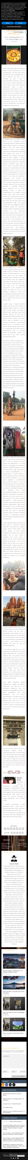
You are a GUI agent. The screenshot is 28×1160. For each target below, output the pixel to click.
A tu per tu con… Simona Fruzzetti (12, 1104)
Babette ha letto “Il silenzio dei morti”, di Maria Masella (13, 1112)
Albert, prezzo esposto (16, 1121)
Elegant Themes (14, 1154)
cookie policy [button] (12, 10)
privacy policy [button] (7, 6)
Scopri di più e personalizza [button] (14, 26)
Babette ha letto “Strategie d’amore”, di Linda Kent (13, 1099)
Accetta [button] (20, 23)
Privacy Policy (13, 1155)
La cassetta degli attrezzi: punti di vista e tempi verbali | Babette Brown (14, 1125)
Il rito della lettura (8, 1107)
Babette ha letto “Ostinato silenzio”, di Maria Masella (14, 1128)
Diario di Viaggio (14, 39)
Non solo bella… (19, 1134)
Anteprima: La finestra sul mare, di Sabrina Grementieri (13, 1140)
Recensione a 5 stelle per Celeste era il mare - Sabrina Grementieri (13, 1145)
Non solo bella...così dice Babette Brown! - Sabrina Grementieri (14, 1133)
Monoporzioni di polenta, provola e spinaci (12, 1094)
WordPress (6, 1155)
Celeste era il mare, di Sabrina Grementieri (14, 1146)
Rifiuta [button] (7, 23)
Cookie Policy (21, 1155)
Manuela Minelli (14, 37)
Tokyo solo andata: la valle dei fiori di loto (13, 1033)
